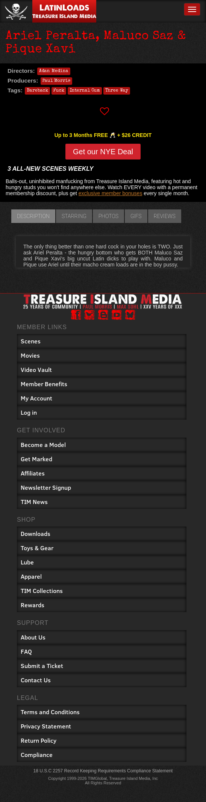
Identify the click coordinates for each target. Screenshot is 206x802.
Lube (27, 562)
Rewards (32, 605)
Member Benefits (44, 384)
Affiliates (33, 473)
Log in (29, 412)
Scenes (31, 341)
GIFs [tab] (136, 216)
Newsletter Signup (46, 487)
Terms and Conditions (50, 712)
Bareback (37, 91)
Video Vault (36, 369)
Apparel (31, 576)
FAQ (26, 651)
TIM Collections (42, 590)
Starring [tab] (74, 216)
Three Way (116, 91)
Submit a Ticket (42, 666)
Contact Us (36, 680)
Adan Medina (53, 71)
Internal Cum (85, 91)
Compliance (37, 754)
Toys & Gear (37, 548)
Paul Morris (56, 81)
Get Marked (36, 459)
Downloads (35, 533)
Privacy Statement (46, 726)
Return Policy (38, 740)
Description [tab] (33, 216)
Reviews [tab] (165, 216)
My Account (36, 398)
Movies (30, 355)
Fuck (58, 91)
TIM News (34, 502)
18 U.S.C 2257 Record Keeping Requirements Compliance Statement (103, 770)
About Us (33, 637)
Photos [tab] (108, 216)
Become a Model (43, 444)
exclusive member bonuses (110, 193)
